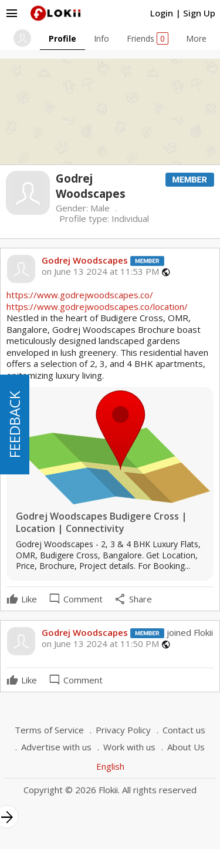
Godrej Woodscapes (85, 260)
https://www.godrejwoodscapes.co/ (79, 295)
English (110, 766)
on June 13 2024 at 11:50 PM (100, 643)
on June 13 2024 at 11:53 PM (100, 271)
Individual (130, 218)
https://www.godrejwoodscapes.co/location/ (97, 306)
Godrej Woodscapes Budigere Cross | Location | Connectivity (101, 522)
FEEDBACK (14, 424)
